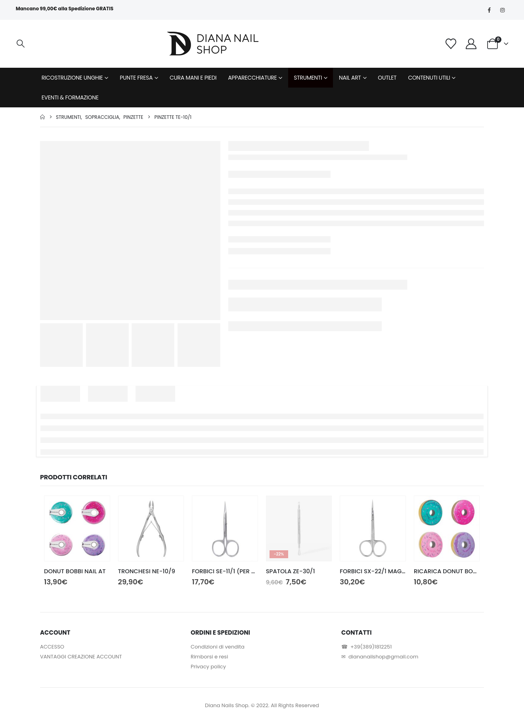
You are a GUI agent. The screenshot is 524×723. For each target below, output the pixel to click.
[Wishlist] (451, 43)
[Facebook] (489, 9)
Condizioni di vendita (218, 647)
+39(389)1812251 (371, 647)
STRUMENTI (308, 78)
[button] (20, 44)
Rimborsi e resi (209, 656)
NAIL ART (350, 78)
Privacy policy (208, 666)
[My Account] (471, 43)
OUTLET (387, 78)
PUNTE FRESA (136, 78)
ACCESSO (52, 647)
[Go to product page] (77, 528)
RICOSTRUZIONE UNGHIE (72, 78)
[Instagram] (502, 9)
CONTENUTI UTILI (429, 78)
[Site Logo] (212, 43)
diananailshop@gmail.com (383, 656)
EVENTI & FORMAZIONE (70, 97)
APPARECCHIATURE (252, 78)
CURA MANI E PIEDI (193, 78)
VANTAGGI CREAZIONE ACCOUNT (81, 656)
